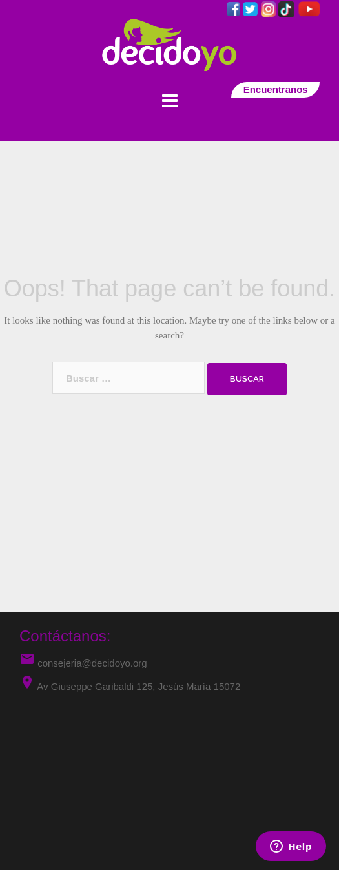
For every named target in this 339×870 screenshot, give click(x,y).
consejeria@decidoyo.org (83, 663)
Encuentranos (275, 89)
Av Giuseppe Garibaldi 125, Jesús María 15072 (138, 686)
